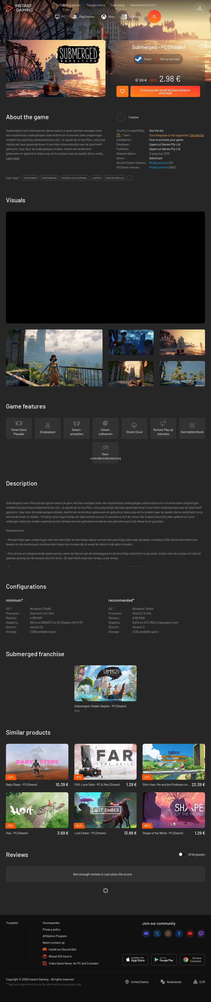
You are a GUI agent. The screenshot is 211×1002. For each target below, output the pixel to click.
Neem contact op (54, 942)
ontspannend (49, 178)
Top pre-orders (95, 5)
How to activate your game (166, 139)
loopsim (96, 178)
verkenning (30, 178)
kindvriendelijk (115, 178)
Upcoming (117, 5)
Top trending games (67, 5)
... (129, 178)
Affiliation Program (55, 936)
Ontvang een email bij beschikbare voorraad (165, 91)
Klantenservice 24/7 (143, 5)
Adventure (155, 158)
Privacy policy (51, 929)
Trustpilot (12, 923)
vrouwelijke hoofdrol (74, 178)
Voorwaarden (51, 923)
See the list (156, 130)
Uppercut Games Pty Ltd (164, 144)
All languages (191, 854)
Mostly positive (159, 162)
